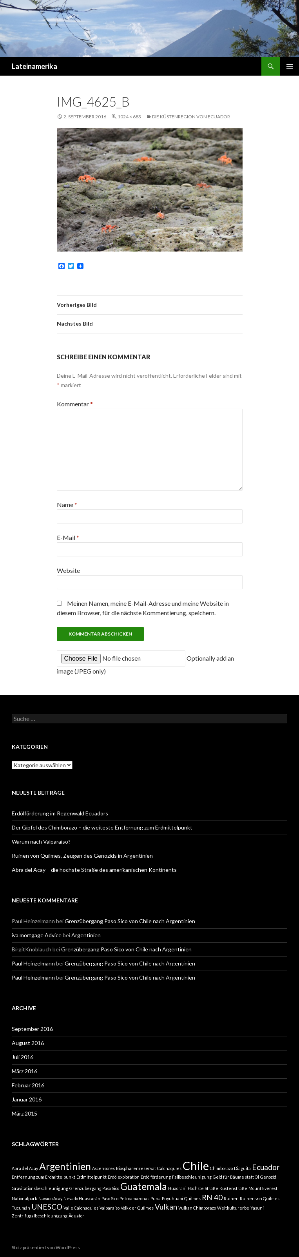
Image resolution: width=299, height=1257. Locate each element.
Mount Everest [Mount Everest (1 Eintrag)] (262, 1188)
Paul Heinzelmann (33, 963)
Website (68, 570)
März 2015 (24, 1113)
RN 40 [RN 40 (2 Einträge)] (212, 1197)
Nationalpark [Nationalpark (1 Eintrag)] (24, 1198)
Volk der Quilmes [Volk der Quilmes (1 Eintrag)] (137, 1207)
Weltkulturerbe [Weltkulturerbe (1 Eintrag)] (233, 1207)
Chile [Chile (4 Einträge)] (196, 1165)
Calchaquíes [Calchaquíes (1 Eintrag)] (169, 1168)
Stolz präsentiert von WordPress (46, 1247)
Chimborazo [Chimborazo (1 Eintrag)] (221, 1168)
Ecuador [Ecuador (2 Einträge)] (265, 1167)
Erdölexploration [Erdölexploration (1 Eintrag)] (124, 1176)
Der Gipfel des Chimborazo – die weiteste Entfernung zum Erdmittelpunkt (102, 827)
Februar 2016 (28, 1085)
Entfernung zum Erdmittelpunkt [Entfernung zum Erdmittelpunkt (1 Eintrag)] (43, 1176)
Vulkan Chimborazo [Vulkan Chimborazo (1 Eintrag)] (197, 1207)
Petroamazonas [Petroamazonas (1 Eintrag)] (134, 1198)
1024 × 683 (129, 117)
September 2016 (32, 1028)
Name (67, 504)
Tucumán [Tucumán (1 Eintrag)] (21, 1207)
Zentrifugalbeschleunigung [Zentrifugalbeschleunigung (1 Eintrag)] (39, 1215)
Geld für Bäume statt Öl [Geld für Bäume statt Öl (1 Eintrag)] (236, 1176)
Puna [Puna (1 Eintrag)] (155, 1198)
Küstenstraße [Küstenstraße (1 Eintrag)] (233, 1188)
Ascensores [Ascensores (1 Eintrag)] (103, 1168)
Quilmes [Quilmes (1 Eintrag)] (192, 1198)
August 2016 (28, 1043)
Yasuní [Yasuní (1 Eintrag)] (257, 1207)
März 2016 (24, 1071)
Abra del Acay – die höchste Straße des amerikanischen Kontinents (94, 869)
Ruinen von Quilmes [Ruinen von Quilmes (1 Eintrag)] (259, 1198)
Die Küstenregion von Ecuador (191, 117)
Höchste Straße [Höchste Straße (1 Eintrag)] (203, 1188)
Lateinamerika (34, 66)
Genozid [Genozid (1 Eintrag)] (268, 1176)
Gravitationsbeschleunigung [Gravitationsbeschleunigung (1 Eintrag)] (40, 1188)
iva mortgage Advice (37, 935)
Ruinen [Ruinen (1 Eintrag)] (231, 1198)
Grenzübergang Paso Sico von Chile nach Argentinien (130, 921)
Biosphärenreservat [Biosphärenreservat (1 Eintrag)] (136, 1168)
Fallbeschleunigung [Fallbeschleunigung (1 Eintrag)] (192, 1176)
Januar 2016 (27, 1099)
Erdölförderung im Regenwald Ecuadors (60, 813)
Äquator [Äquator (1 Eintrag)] (76, 1215)
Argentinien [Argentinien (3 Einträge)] (65, 1166)
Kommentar (75, 404)
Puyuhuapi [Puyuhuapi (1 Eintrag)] (172, 1198)
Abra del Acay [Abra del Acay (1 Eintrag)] (25, 1168)
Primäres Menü (289, 66)
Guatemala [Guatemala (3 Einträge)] (143, 1186)
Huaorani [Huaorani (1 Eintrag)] (177, 1188)
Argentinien (86, 935)
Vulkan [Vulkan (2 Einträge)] (166, 1206)
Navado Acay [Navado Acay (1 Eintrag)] (50, 1198)
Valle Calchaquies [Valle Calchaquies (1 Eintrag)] (80, 1207)
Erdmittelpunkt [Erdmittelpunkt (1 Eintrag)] (91, 1176)
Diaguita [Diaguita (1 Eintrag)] (242, 1168)
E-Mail (68, 537)
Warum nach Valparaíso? (41, 841)
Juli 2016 (22, 1057)
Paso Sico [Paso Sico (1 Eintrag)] (109, 1198)
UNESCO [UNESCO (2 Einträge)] (46, 1206)
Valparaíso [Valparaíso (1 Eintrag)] (110, 1207)
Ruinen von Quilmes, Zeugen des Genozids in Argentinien (82, 855)
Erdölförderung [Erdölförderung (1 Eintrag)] (156, 1176)
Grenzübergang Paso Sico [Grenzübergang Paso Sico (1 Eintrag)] (94, 1188)
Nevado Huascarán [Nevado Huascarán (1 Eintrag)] (81, 1198)
